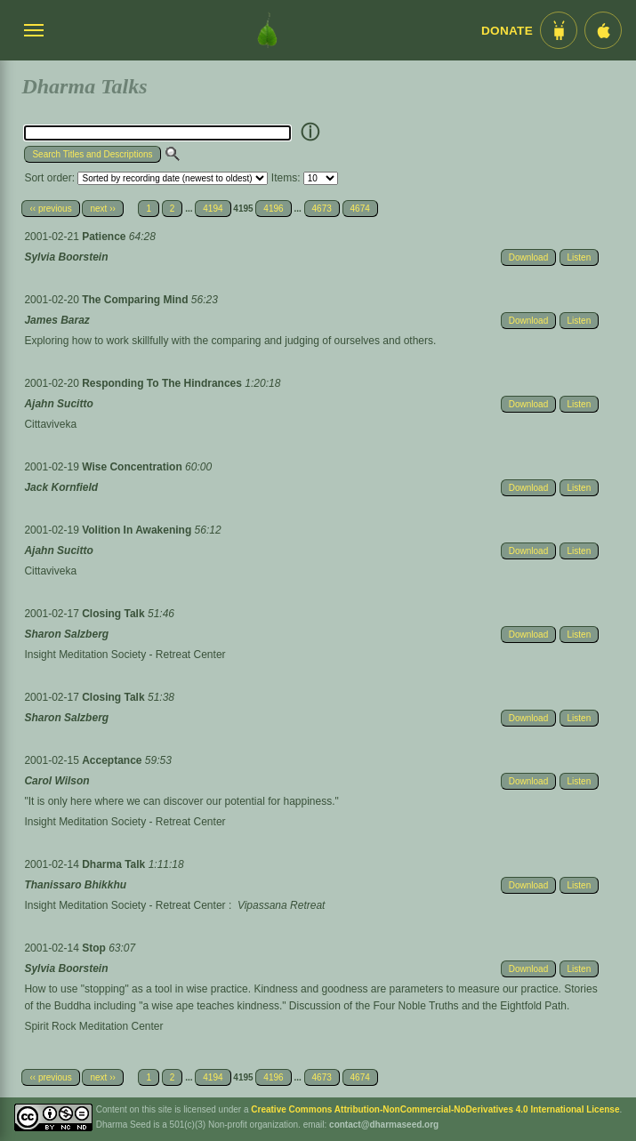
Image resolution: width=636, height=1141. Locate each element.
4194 (212, 208)
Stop (95, 948)
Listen (580, 257)
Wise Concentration (133, 467)
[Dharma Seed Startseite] (267, 30)
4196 (273, 208)
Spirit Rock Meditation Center (93, 1026)
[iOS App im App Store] (603, 30)
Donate (507, 30)
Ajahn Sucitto (58, 404)
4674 (360, 208)
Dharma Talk (115, 864)
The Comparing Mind (136, 299)
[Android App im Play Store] (558, 30)
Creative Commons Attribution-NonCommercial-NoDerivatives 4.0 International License (435, 1109)
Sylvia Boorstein (66, 257)
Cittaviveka (50, 424)
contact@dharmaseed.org (384, 1124)
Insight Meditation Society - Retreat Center (124, 654)
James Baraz (56, 320)
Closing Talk (115, 613)
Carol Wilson (56, 781)
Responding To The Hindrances (163, 383)
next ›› (102, 208)
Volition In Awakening (138, 530)
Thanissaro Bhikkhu (75, 885)
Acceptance (113, 760)
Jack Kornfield (61, 487)
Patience (105, 236)
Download (528, 257)
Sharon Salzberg (66, 634)
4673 (322, 208)
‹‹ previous (50, 208)
